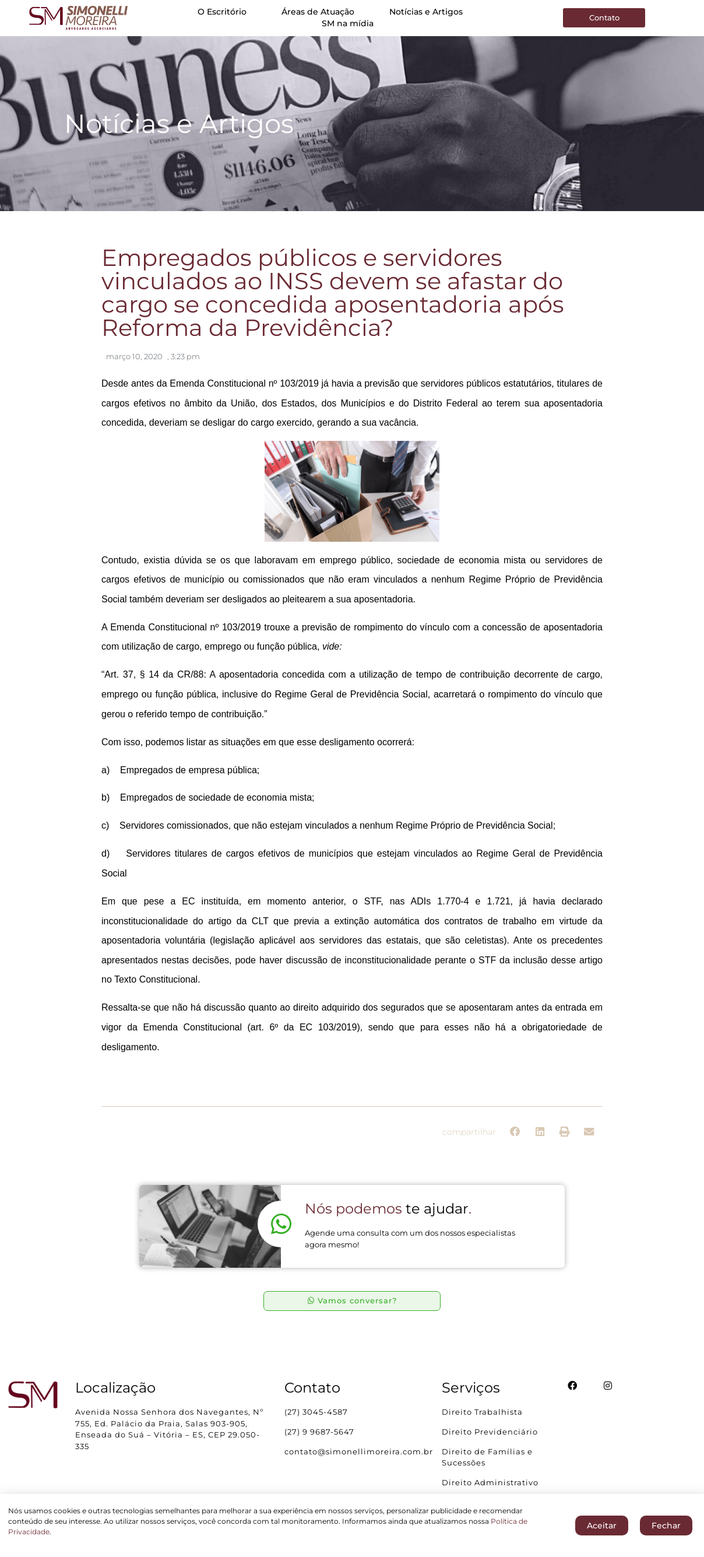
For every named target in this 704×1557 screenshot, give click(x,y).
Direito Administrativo (490, 1483)
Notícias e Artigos (426, 11)
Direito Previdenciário (490, 1432)
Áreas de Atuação (317, 11)
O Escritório (222, 11)
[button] (515, 1132)
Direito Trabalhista (482, 1412)
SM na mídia (348, 23)
